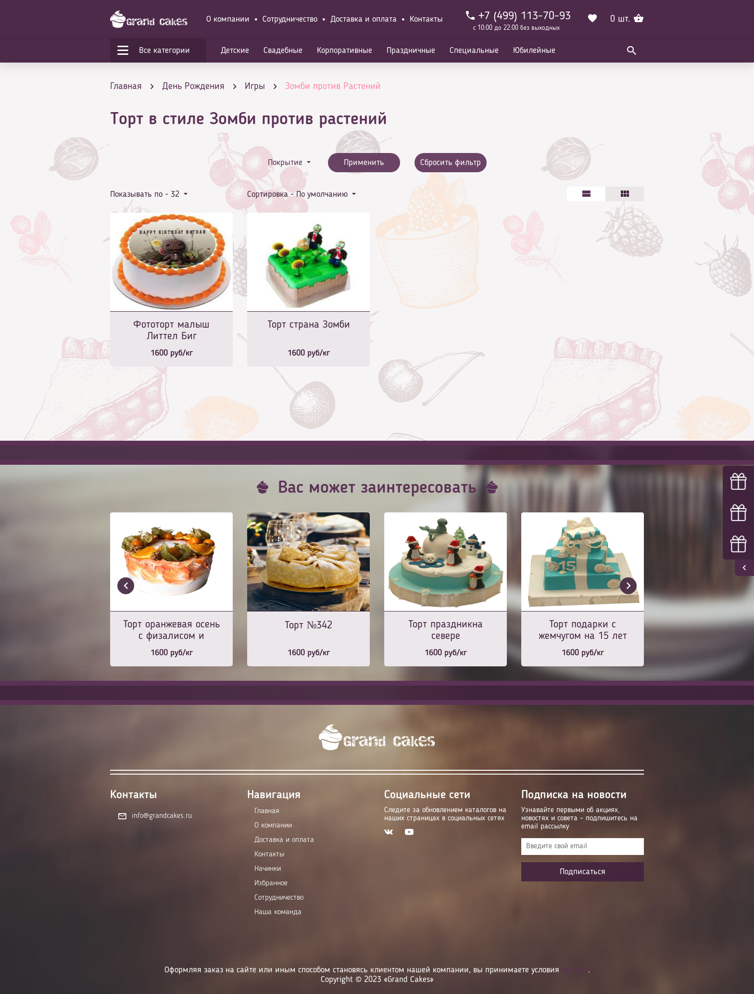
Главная (266, 811)
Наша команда (278, 912)
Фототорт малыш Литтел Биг (171, 330)
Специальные (474, 50)
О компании (228, 19)
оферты (575, 970)
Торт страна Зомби (308, 324)
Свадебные (283, 50)
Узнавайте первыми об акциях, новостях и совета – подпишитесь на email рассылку (579, 818)
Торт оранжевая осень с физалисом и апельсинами (171, 631)
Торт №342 (309, 625)
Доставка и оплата (363, 19)
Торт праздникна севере (445, 630)
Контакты (426, 19)
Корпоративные (344, 50)
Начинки (267, 869)
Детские (235, 50)
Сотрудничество (290, 19)
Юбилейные (534, 50)
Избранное (271, 883)
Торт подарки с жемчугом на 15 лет (583, 630)
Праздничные (411, 50)
